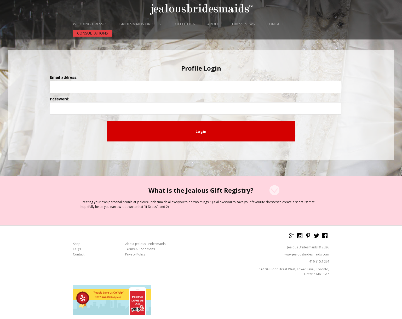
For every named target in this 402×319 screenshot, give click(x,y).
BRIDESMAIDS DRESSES (140, 24)
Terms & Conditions (140, 201)
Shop (77, 195)
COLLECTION (184, 24)
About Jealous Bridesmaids (145, 195)
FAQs (77, 201)
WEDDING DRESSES (90, 24)
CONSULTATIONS (92, 33)
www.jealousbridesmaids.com (306, 206)
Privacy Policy (135, 206)
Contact (78, 206)
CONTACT (275, 24)
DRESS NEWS (243, 24)
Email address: (150, 71)
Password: (146, 88)
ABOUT (213, 24)
